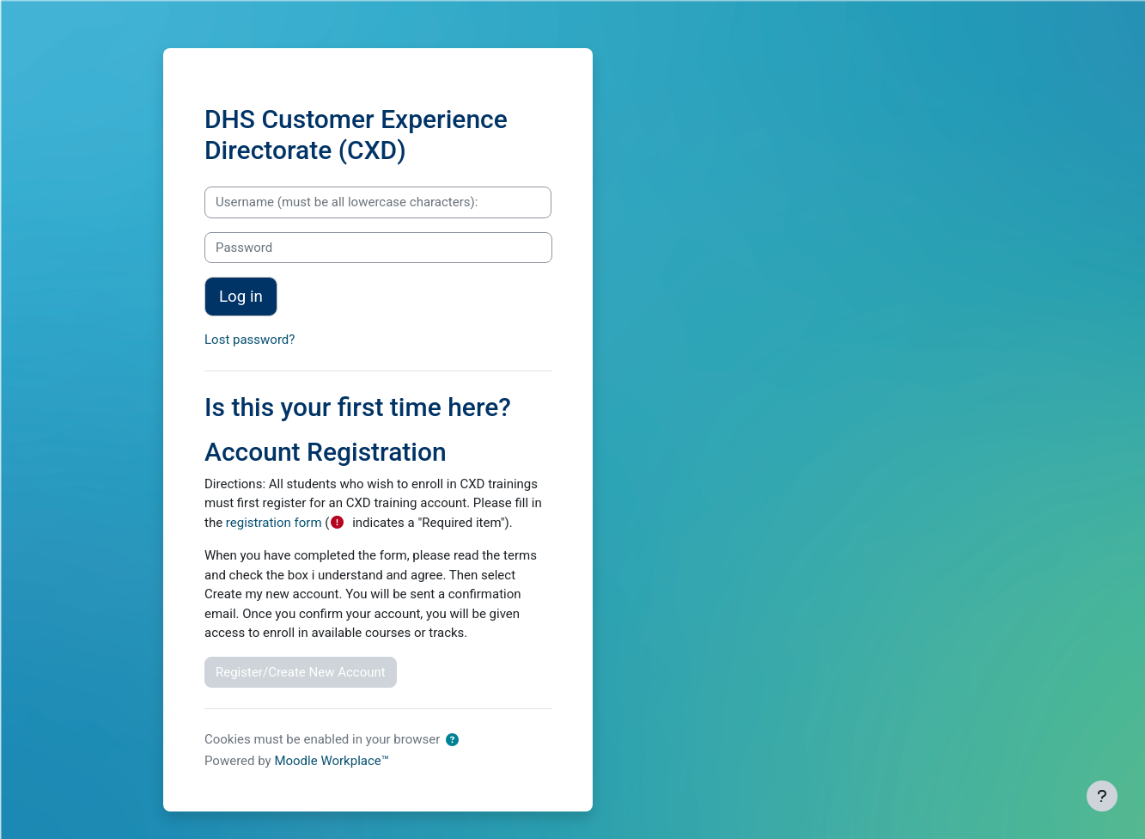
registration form (274, 522)
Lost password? (249, 339)
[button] (452, 740)
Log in (241, 296)
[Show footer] (1102, 796)
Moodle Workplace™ (331, 761)
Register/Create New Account (301, 672)
